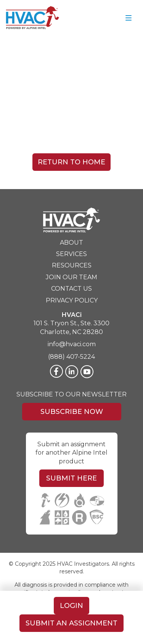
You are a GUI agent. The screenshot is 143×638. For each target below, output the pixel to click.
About (71, 242)
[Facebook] (56, 371)
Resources (72, 265)
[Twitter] (86, 371)
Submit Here (71, 478)
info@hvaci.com (72, 344)
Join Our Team (71, 277)
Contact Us (71, 288)
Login (71, 605)
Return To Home (71, 162)
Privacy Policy (72, 300)
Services (71, 254)
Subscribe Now (71, 411)
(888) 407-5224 (71, 356)
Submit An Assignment (71, 623)
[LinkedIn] (71, 371)
